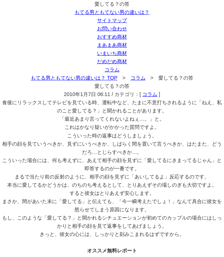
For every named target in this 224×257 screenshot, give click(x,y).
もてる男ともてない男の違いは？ (112, 12)
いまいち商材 (112, 53)
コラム (112, 69)
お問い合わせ (112, 28)
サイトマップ (112, 20)
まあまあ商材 (112, 45)
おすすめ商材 (112, 37)
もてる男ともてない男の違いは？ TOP (74, 78)
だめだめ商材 (112, 61)
